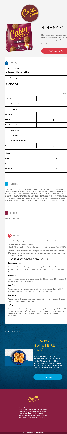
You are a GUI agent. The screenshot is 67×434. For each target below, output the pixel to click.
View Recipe (48, 377)
